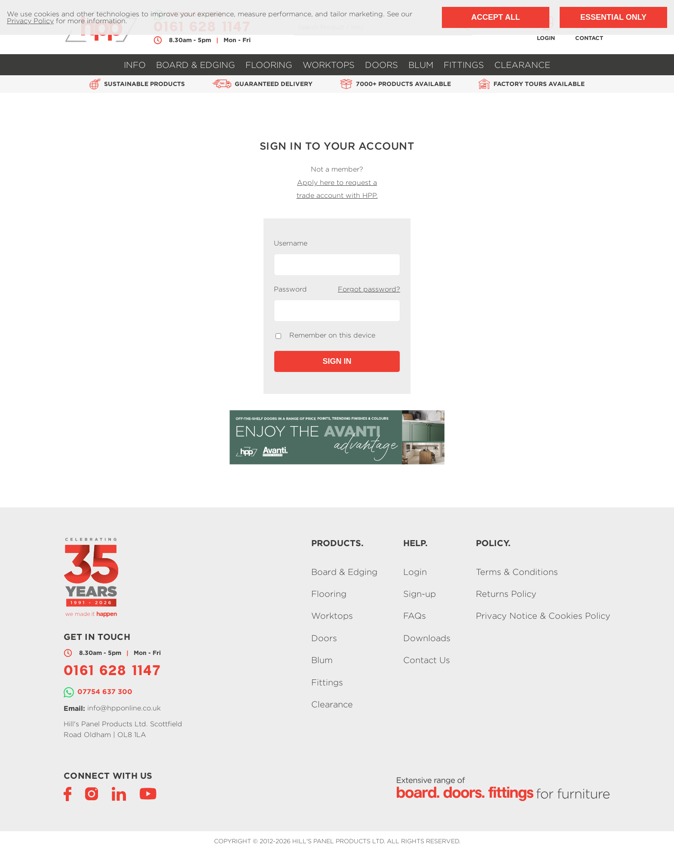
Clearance (522, 64)
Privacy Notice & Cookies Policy (543, 616)
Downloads (426, 637)
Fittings (464, 64)
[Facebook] (67, 793)
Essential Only (613, 17)
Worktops (329, 64)
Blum (420, 64)
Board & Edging (195, 64)
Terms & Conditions (517, 571)
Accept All (495, 17)
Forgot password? (369, 289)
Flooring (268, 64)
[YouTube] (148, 793)
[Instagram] (91, 793)
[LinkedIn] (119, 793)
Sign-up (419, 593)
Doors (381, 64)
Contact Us (426, 660)
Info (135, 64)
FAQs (414, 616)
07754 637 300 (104, 691)
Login (415, 571)
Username (290, 243)
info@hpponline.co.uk (124, 708)
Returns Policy (506, 593)
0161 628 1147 (112, 671)
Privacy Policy (30, 21)
